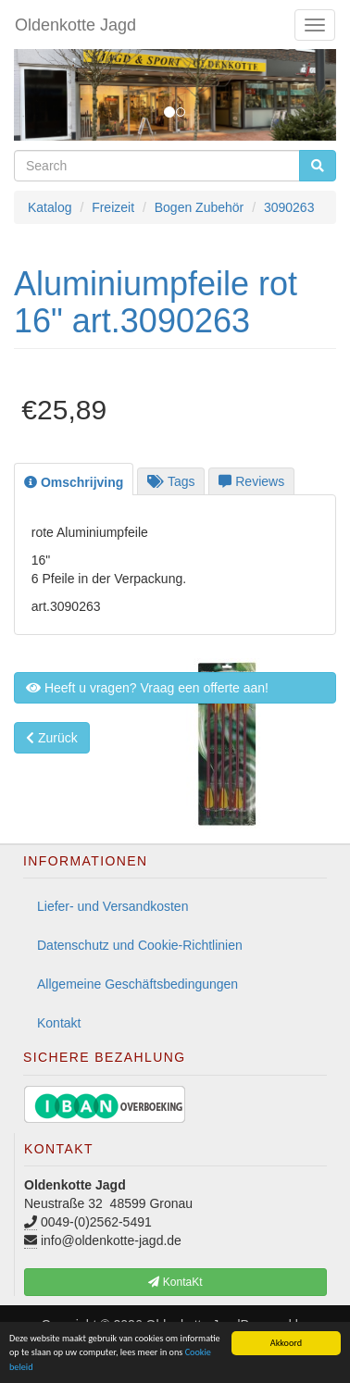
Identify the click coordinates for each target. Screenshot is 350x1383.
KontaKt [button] (175, 1282)
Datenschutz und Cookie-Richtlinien (140, 945)
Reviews (251, 481)
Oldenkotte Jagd (75, 25)
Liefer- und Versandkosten (112, 906)
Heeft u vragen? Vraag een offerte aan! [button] (147, 687)
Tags (170, 481)
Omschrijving (73, 482)
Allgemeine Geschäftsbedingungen (137, 984)
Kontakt (59, 1022)
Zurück (52, 737)
